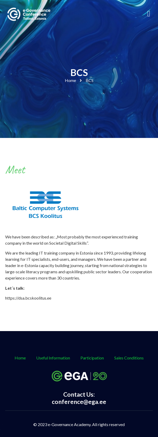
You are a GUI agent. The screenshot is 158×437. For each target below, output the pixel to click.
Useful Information (53, 357)
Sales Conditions (129, 357)
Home (70, 80)
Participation (92, 357)
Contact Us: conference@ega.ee (79, 398)
